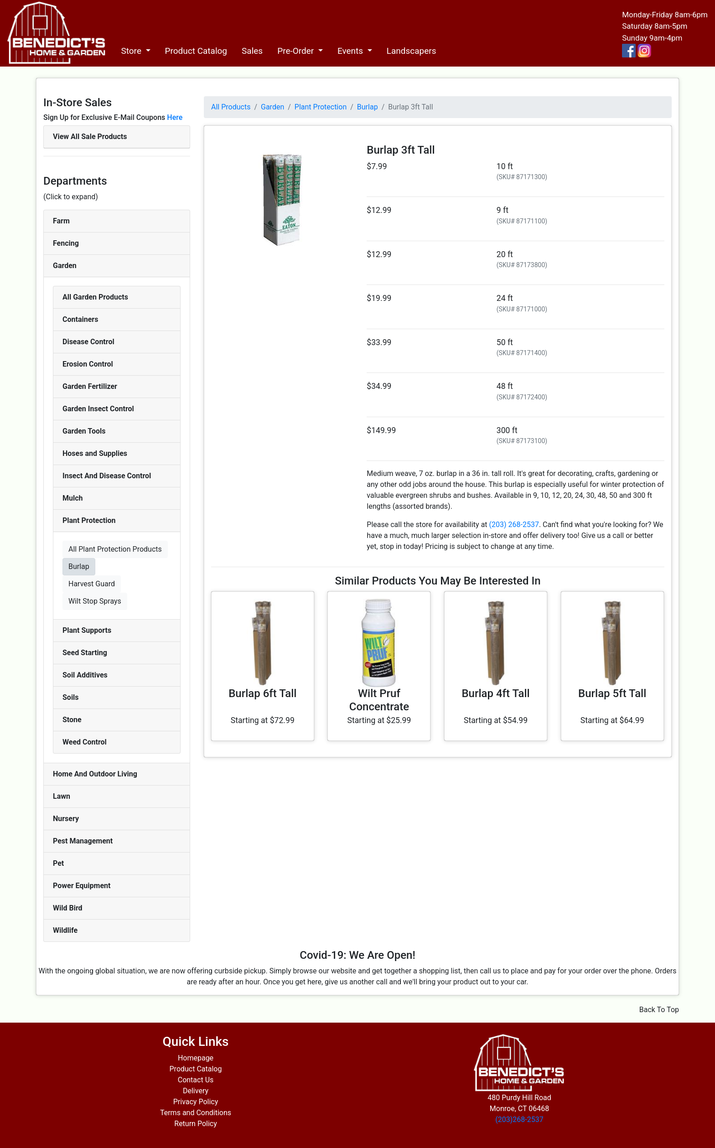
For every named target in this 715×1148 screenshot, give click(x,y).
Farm (61, 221)
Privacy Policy (195, 1101)
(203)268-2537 (519, 1119)
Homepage (195, 1058)
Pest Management (83, 841)
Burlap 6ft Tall (262, 693)
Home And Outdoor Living (95, 774)
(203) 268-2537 (514, 524)
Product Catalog (196, 51)
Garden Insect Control (98, 408)
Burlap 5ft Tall (612, 693)
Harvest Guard (91, 583)
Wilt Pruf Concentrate (379, 700)
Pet (58, 863)
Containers (80, 319)
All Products (230, 107)
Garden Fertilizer (89, 386)
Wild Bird (68, 908)
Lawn (61, 796)
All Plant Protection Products (115, 549)
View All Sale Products (90, 136)
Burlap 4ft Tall (495, 693)
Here (174, 117)
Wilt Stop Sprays (94, 601)
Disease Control (88, 341)
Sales (252, 51)
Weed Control (84, 742)
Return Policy (195, 1123)
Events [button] (351, 51)
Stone (72, 719)
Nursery (66, 818)
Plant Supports (86, 630)
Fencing (66, 243)
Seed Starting (84, 652)
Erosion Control (87, 364)
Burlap (78, 566)
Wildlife (65, 930)
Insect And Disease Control (106, 475)
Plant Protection (88, 520)
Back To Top (659, 1009)
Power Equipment (81, 885)
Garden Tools (83, 431)
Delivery (195, 1090)
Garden (65, 265)
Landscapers (411, 51)
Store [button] (132, 51)
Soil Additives (85, 675)
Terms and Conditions (195, 1112)
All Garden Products (95, 297)
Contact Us (196, 1080)
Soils (70, 697)
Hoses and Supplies (94, 453)
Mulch (72, 498)
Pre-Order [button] (296, 51)
